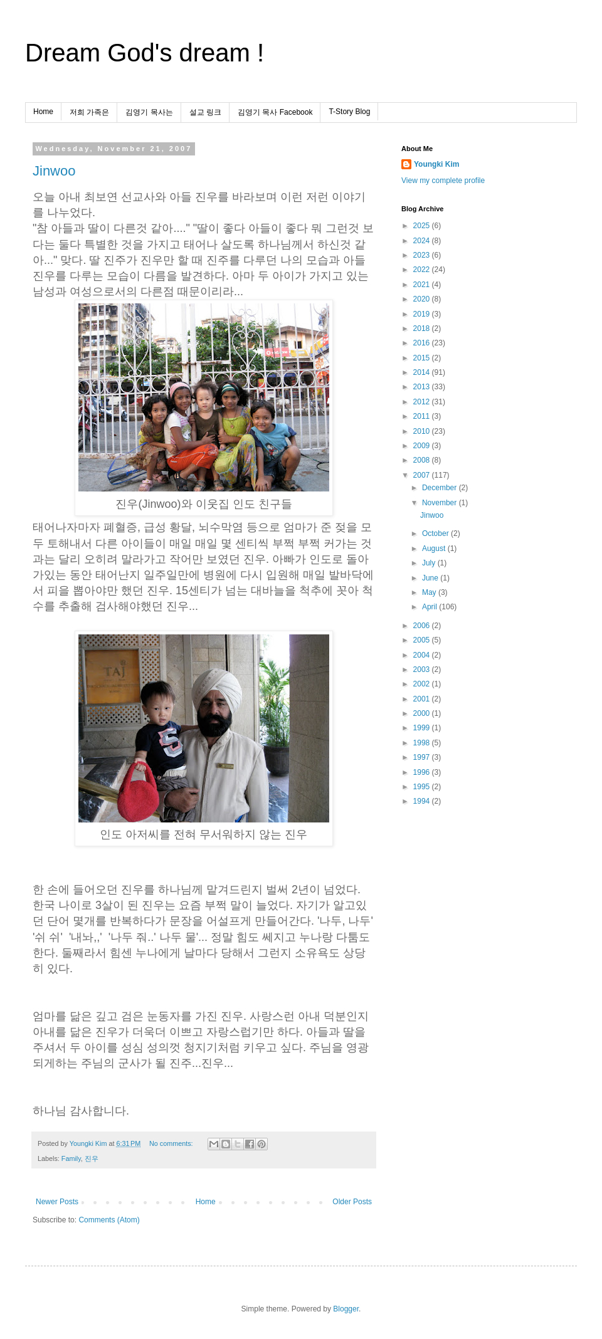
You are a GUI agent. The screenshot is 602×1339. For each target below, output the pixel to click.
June (431, 578)
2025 (422, 225)
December (440, 487)
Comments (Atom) (108, 1220)
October (436, 533)
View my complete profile (443, 180)
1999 (422, 727)
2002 (422, 684)
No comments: (172, 1143)
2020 (422, 299)
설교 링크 (205, 112)
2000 (422, 713)
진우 (91, 1158)
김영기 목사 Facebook (275, 112)
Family (71, 1158)
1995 (422, 786)
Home (43, 111)
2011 (422, 416)
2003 (422, 669)
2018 (422, 328)
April (430, 606)
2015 (422, 358)
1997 (422, 757)
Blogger (346, 1309)
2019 (422, 314)
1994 (422, 801)
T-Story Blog (349, 111)
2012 (422, 401)
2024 (422, 240)
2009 (422, 445)
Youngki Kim (436, 164)
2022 (422, 269)
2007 (422, 475)
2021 (422, 284)
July (430, 563)
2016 (422, 343)
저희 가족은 (89, 112)
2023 (422, 255)
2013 (422, 386)
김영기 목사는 (148, 112)
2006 (422, 625)
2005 (422, 640)
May (430, 592)
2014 (422, 372)
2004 (422, 655)
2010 (422, 431)
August (435, 548)
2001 (422, 699)
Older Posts (352, 1201)
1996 (422, 772)
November (440, 502)
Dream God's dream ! (144, 52)
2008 (422, 460)
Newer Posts (57, 1201)
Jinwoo (54, 171)
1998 (422, 742)
